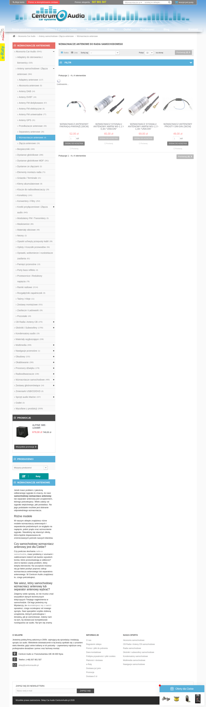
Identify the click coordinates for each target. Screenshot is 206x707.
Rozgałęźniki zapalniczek (31, 293)
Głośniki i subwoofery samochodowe (138, 652)
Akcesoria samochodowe (133, 640)
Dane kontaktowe (93, 652)
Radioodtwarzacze (27, 374)
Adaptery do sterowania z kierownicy (30, 60)
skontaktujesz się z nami (38, 605)
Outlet (127, 29)
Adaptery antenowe (31, 79)
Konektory (24, 195)
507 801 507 (99, 2)
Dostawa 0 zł (91, 676)
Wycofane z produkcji (29, 408)
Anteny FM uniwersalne (32, 114)
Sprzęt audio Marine (28, 397)
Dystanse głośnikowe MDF (33, 160)
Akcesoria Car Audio (29, 51)
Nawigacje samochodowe (134, 664)
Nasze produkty (21, 29)
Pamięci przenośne (28, 264)
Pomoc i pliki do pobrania (97, 648)
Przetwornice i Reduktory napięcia (29, 279)
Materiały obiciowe (28, 229)
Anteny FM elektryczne (32, 108)
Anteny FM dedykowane (33, 103)
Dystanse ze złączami (29, 166)
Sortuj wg (84, 53)
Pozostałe (24, 316)
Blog (166, 29)
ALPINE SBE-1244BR (39, 426)
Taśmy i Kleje (25, 298)
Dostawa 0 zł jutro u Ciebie (60, 29)
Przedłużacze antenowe (33, 126)
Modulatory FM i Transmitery (33, 218)
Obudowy (23, 356)
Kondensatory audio (28, 333)
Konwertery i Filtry (28, 201)
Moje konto (19, 2)
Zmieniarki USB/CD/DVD (29, 391)
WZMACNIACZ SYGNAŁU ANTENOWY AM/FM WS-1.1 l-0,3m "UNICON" (108, 126)
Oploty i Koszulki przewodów (33, 247)
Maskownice (25, 224)
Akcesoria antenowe (30, 85)
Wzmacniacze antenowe (32, 137)
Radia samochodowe (132, 648)
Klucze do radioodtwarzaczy (33, 189)
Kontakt (193, 29)
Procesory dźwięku (27, 368)
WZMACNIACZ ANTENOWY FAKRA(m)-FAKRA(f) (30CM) (74, 125)
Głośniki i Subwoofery (29, 327)
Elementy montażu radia (31, 172)
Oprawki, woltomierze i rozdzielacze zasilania (35, 256)
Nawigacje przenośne (28, 350)
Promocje (92, 29)
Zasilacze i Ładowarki (30, 310)
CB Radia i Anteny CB (29, 322)
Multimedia (23, 345)
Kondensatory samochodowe (135, 656)
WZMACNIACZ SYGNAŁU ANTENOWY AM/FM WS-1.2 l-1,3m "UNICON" (143, 126)
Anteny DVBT (27, 97)
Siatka (65, 53)
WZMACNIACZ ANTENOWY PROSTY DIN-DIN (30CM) (178, 125)
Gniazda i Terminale (29, 178)
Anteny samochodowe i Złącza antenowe (32, 71)
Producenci (147, 29)
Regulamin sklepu (93, 644)
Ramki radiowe (27, 287)
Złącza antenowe (29, 143)
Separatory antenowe (31, 131)
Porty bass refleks (27, 270)
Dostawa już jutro (93, 668)
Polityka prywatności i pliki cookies (101, 656)
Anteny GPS (27, 120)
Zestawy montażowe (30, 304)
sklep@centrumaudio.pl (29, 665)
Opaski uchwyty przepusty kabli (35, 241)
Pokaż (141, 53)
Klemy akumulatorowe (29, 183)
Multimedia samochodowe (134, 660)
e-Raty (89, 664)
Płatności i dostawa (94, 660)
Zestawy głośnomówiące (30, 385)
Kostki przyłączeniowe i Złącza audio (32, 210)
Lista (74, 53)
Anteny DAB (27, 91)
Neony (22, 235)
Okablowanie (25, 362)
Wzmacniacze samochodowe (33, 379)
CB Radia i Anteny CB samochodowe (139, 644)
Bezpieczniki (26, 149)
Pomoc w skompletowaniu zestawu (43, 2)
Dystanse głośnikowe (30, 155)
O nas (110, 29)
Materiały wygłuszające (30, 339)
